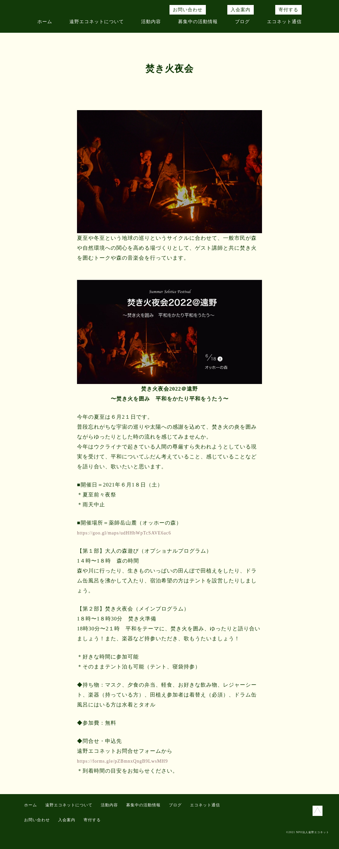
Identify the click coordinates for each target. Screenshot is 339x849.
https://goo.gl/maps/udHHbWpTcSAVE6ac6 (124, 533)
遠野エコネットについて (96, 21)
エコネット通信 (284, 21)
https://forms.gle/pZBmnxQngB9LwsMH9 (122, 761)
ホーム (44, 21)
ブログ (242, 21)
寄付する (288, 9)
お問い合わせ (188, 9)
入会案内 (240, 9)
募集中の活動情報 (198, 21)
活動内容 (151, 21)
